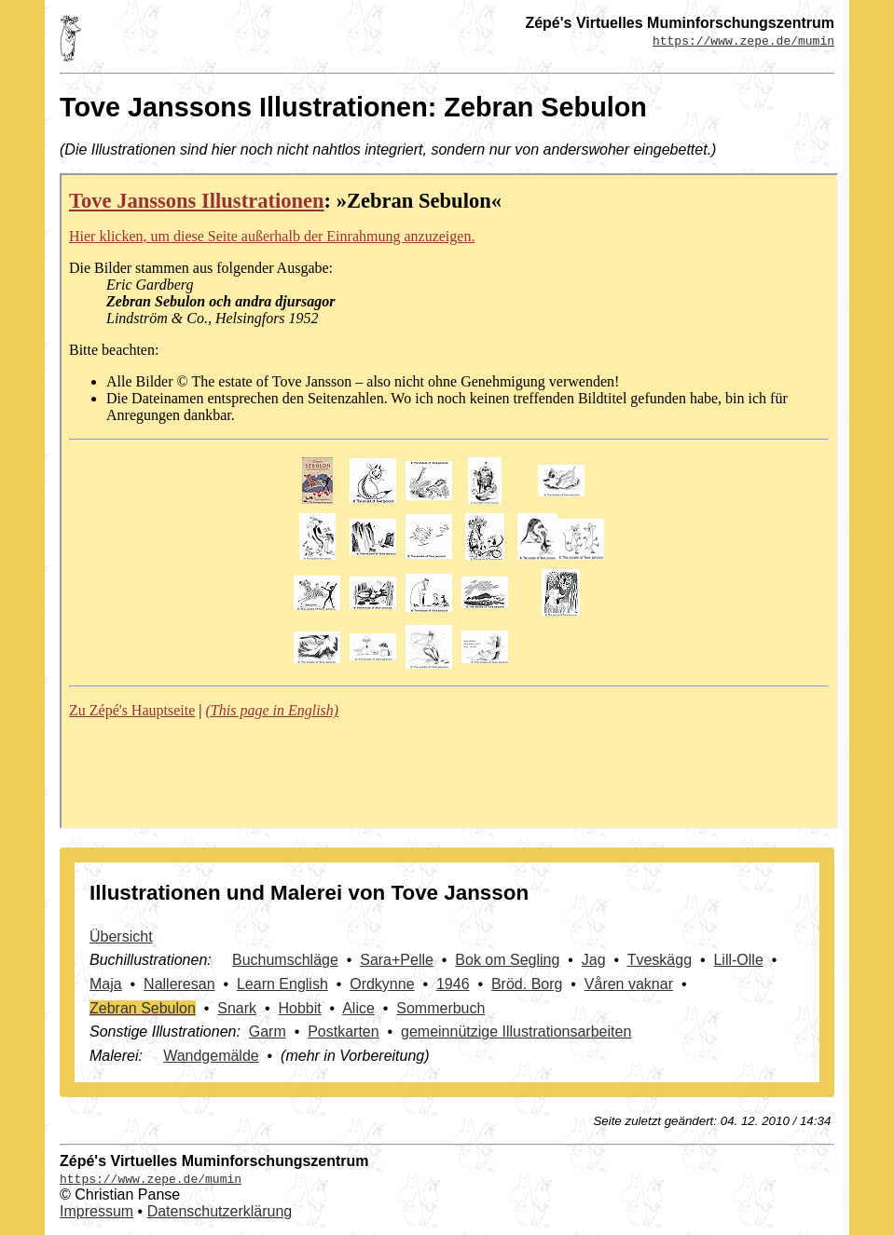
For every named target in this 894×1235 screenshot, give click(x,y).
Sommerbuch (440, 1008)
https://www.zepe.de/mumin (743, 40)
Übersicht (121, 936)
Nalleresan (179, 984)
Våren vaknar (629, 984)
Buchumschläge (285, 960)
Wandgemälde (211, 1056)
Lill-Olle (738, 960)
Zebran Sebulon (142, 1008)
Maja (105, 984)
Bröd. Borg (526, 984)
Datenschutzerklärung (220, 1211)
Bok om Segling (507, 960)
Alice (358, 1008)
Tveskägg (659, 960)
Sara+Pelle (396, 960)
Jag (594, 960)
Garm (267, 1031)
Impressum (96, 1211)
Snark (236, 1008)
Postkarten (343, 1031)
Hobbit (299, 1008)
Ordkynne (382, 984)
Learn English (282, 984)
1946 (453, 984)
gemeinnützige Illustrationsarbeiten (516, 1031)
